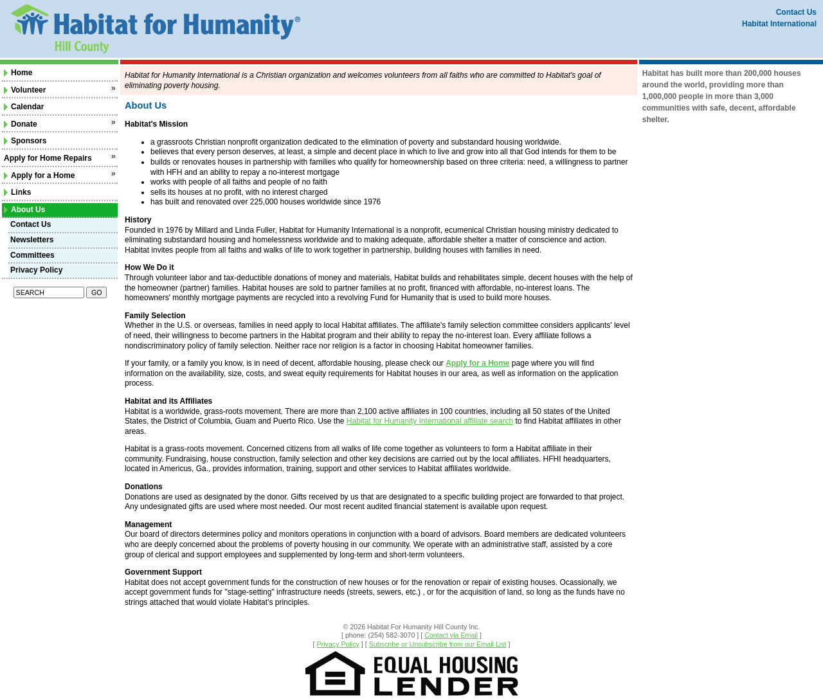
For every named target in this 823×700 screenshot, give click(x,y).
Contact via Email (451, 635)
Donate (20, 124)
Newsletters (31, 239)
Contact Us (796, 12)
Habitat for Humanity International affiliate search (430, 421)
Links (17, 192)
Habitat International (779, 23)
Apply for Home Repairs (48, 158)
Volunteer (25, 89)
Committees (32, 255)
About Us (24, 209)
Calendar (24, 106)
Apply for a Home (39, 175)
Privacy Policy (36, 269)
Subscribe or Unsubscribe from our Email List (438, 644)
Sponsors (25, 140)
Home (18, 72)
